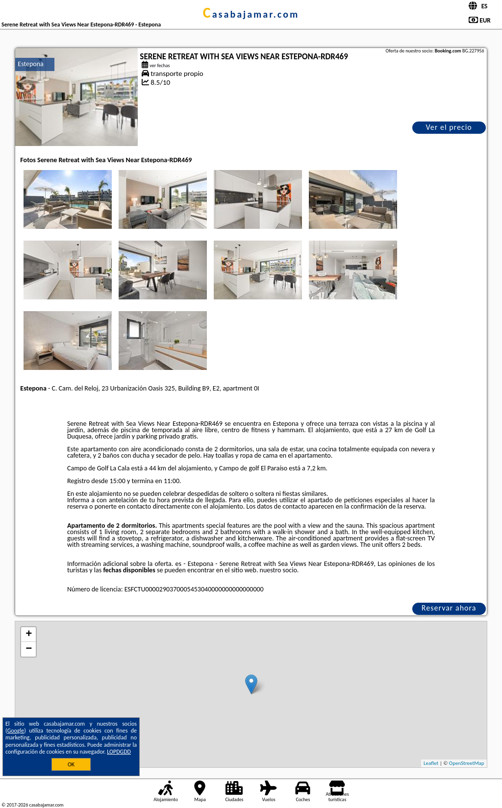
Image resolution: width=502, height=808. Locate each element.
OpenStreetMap (466, 763)
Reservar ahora (449, 607)
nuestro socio (278, 570)
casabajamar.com (251, 14)
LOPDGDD (119, 751)
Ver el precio (449, 127)
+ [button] (28, 634)
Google (16, 730)
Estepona (30, 64)
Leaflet (431, 763)
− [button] (28, 649)
